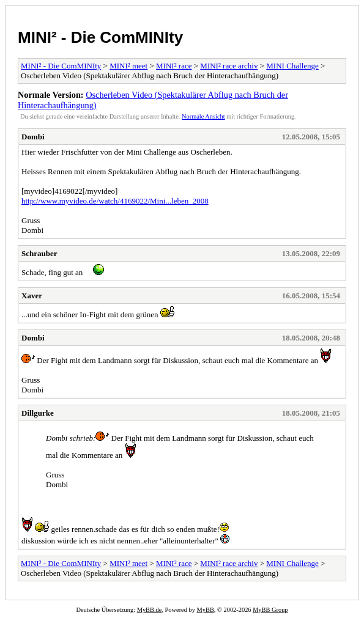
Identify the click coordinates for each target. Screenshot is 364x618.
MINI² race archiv (229, 65)
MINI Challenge (292, 65)
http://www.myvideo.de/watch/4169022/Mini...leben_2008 (115, 200)
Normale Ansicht (203, 116)
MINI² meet (128, 65)
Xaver (31, 295)
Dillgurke (37, 413)
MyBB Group (270, 609)
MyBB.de (149, 609)
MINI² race (173, 65)
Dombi (33, 136)
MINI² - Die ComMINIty (100, 37)
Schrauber (39, 253)
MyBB (205, 609)
